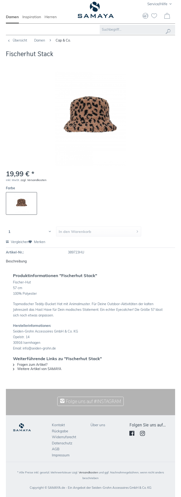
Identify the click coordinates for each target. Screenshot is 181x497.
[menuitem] (14, 18)
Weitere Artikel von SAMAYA (37, 369)
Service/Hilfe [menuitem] (157, 4)
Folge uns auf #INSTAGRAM (90, 401)
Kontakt (58, 425)
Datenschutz (62, 443)
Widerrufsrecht (64, 437)
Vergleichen (17, 242)
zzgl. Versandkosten (33, 180)
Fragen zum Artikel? (30, 364)
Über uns (97, 425)
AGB (55, 449)
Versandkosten (88, 472)
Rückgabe (60, 431)
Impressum (61, 455)
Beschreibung (16, 261)
